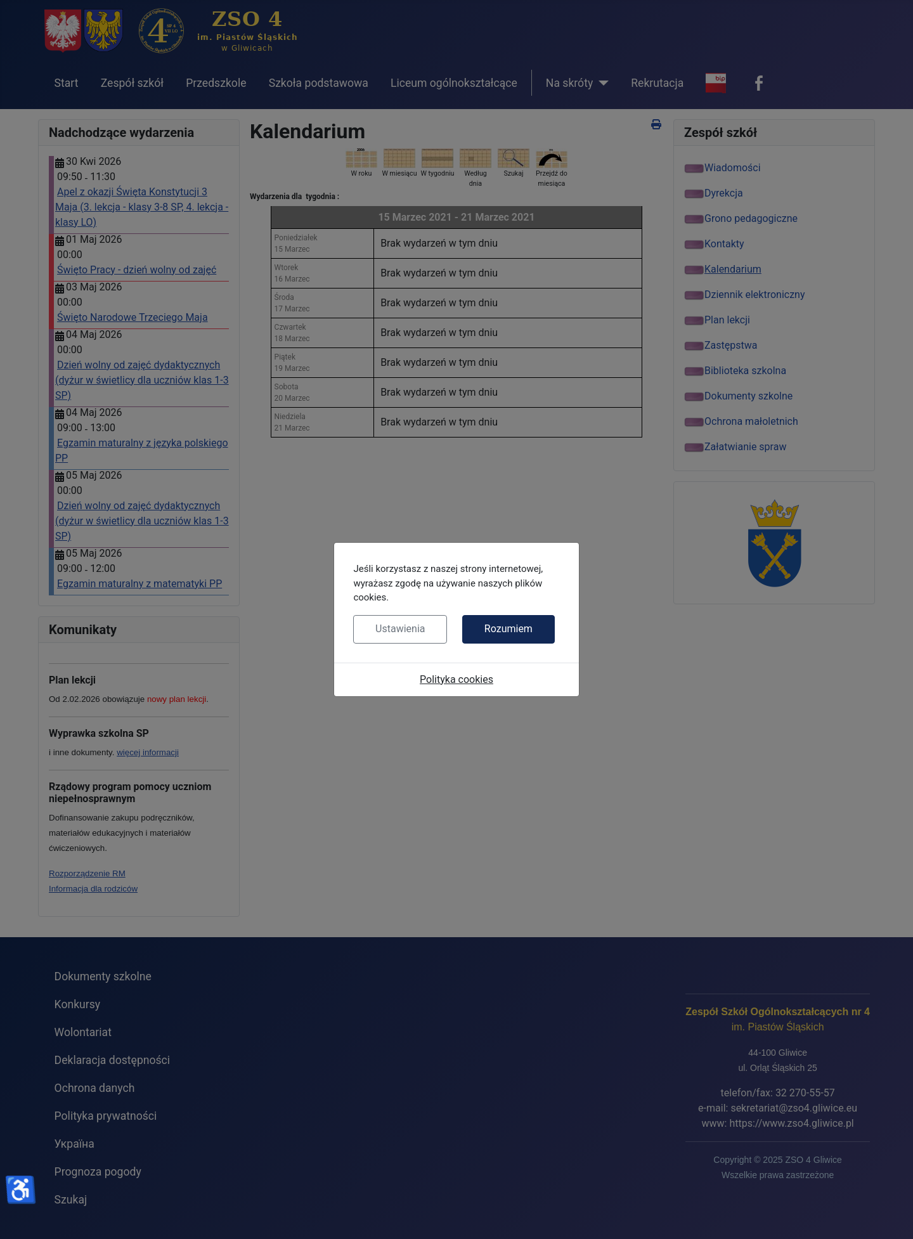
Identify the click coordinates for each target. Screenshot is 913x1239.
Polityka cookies (456, 679)
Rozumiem (508, 629)
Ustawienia (400, 629)
